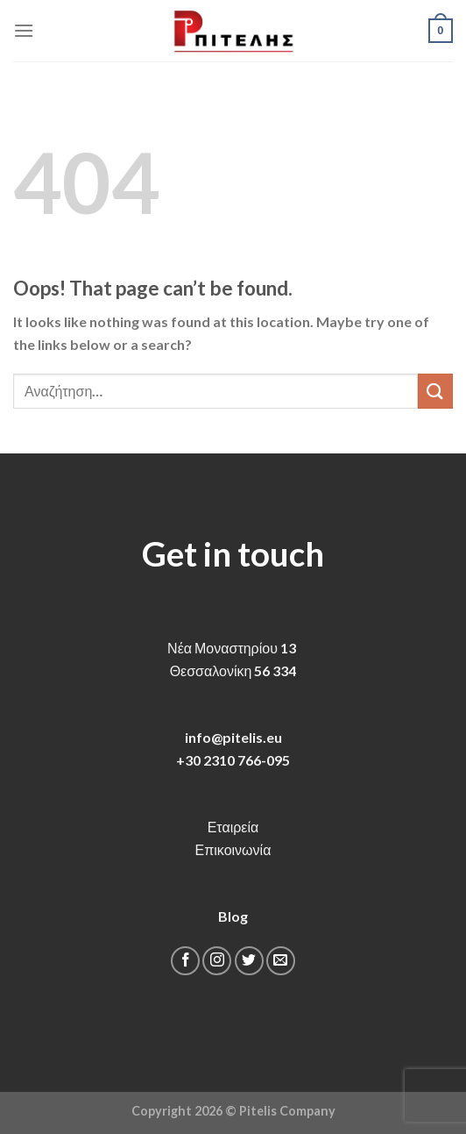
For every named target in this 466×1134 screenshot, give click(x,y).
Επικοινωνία (233, 849)
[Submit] (435, 391)
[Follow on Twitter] (249, 960)
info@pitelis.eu (233, 737)
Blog (233, 916)
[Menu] (23, 30)
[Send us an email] (280, 960)
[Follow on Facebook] (185, 960)
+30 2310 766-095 (233, 760)
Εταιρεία (233, 826)
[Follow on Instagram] (216, 960)
